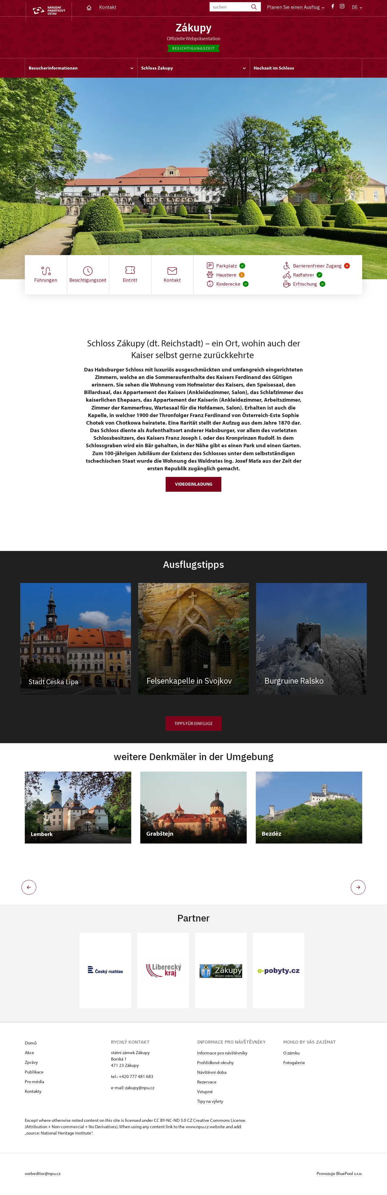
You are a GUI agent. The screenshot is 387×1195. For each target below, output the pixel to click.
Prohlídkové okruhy (215, 1064)
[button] (27, 889)
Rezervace (206, 1083)
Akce (29, 1054)
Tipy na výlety (210, 1103)
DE (357, 7)
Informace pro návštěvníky (222, 1054)
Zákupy (194, 28)
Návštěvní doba (211, 1074)
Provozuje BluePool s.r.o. (339, 1175)
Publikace (34, 1073)
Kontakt (107, 7)
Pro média (34, 1083)
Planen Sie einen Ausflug (295, 7)
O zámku (291, 1054)
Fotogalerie (294, 1064)
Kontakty (33, 1093)
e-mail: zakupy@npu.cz (132, 1089)
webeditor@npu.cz (42, 1175)
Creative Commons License (219, 1122)
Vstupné (205, 1093)
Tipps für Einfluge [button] (193, 725)
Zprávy (31, 1064)
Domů (31, 1044)
